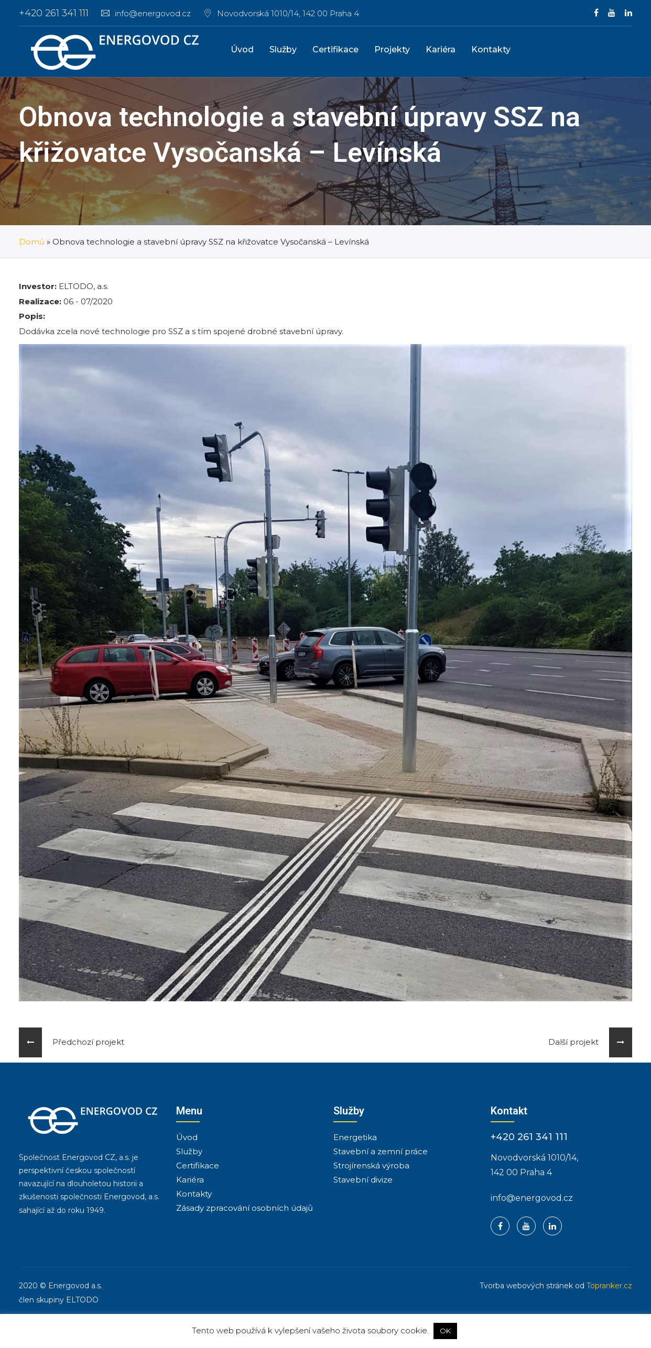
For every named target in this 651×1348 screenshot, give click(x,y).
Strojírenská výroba (371, 1165)
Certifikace (335, 49)
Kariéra (440, 49)
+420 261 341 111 (54, 13)
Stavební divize (363, 1180)
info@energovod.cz (146, 13)
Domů (32, 242)
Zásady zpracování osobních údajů (244, 1208)
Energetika (355, 1137)
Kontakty (491, 49)
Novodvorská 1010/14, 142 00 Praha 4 (288, 13)
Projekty (392, 49)
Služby (283, 49)
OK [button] (445, 1331)
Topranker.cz (609, 1285)
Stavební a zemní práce (380, 1151)
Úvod (242, 49)
